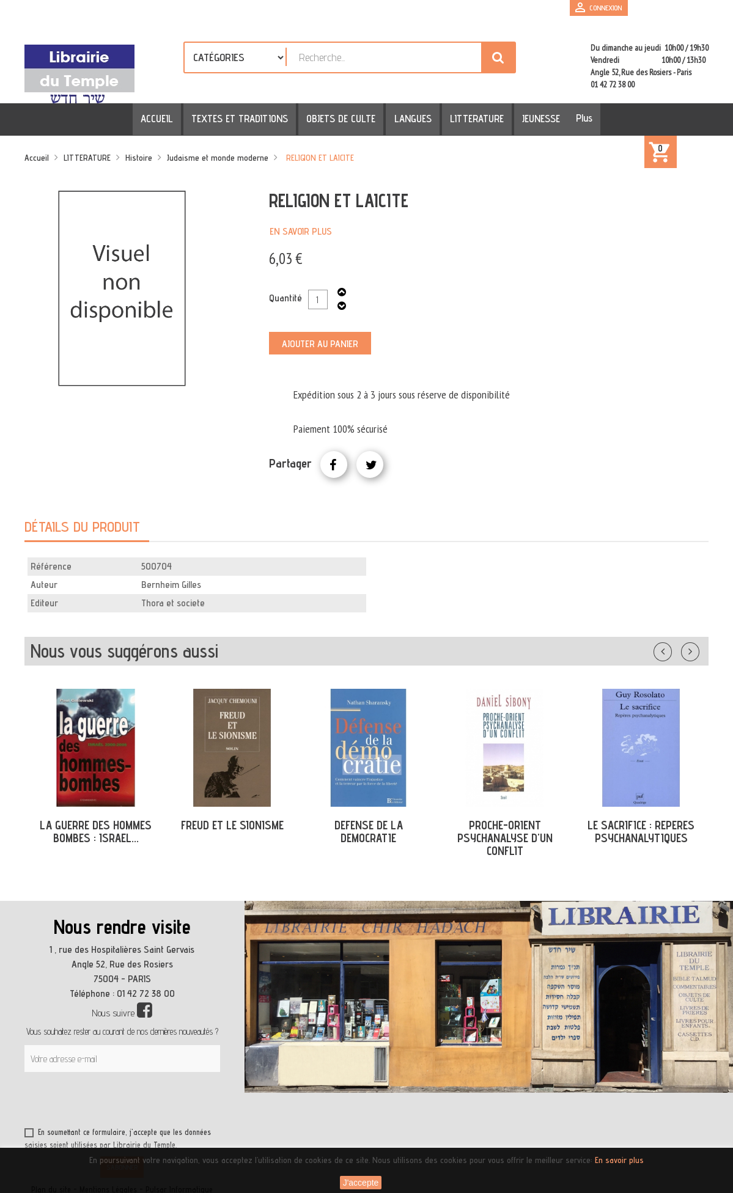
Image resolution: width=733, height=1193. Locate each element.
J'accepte (361, 1182)
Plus (573, 118)
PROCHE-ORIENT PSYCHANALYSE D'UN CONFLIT (505, 837)
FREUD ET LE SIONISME (232, 825)
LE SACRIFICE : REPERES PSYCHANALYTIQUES (641, 831)
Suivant (698, 649)
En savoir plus (301, 231)
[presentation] (142, 1102)
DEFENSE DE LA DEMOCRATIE (368, 831)
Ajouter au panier (320, 344)
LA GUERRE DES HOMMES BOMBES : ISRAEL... (96, 831)
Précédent (675, 649)
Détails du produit (82, 526)
